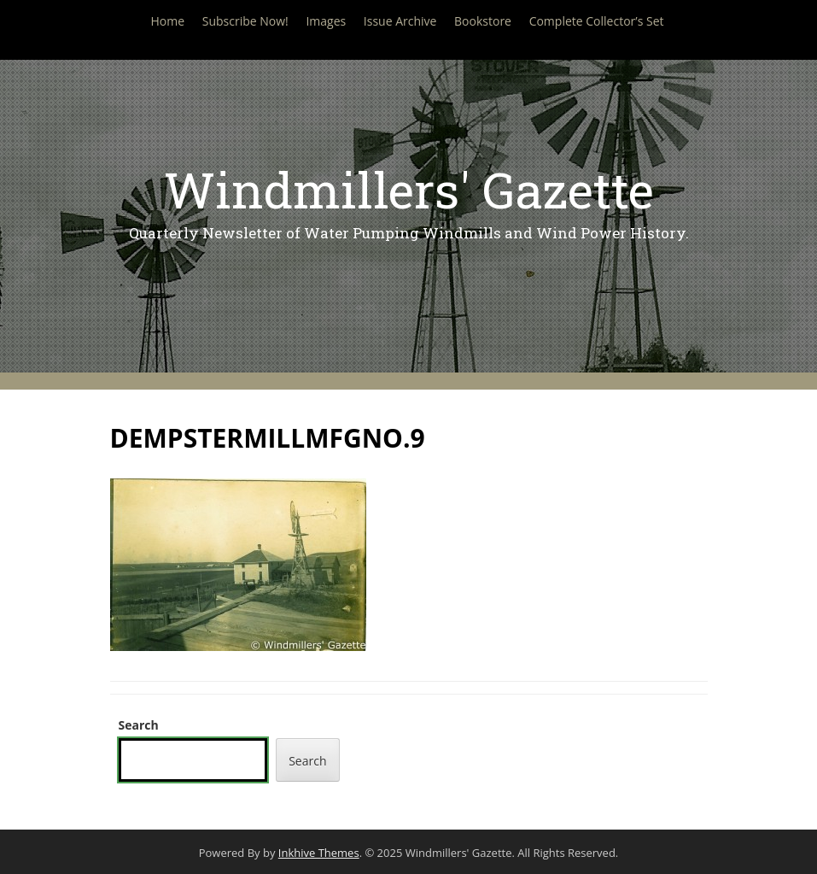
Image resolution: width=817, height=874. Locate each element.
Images (326, 21)
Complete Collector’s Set (596, 21)
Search (139, 725)
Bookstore (482, 21)
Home (167, 21)
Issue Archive (400, 21)
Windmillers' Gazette (409, 189)
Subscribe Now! (245, 21)
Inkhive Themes (318, 852)
